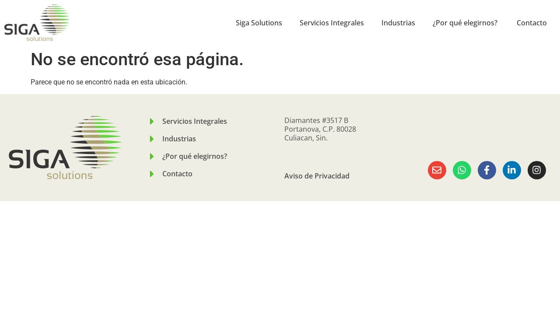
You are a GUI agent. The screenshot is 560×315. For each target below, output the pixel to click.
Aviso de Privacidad (317, 176)
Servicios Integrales (332, 23)
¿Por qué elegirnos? (466, 23)
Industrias (398, 23)
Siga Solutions (259, 23)
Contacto (532, 23)
